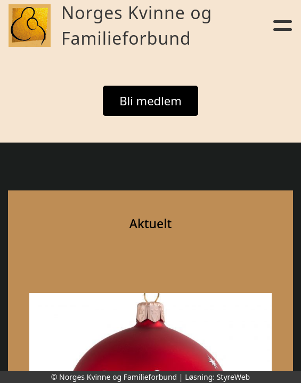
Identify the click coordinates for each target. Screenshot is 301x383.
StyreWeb (233, 377)
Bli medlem (150, 101)
